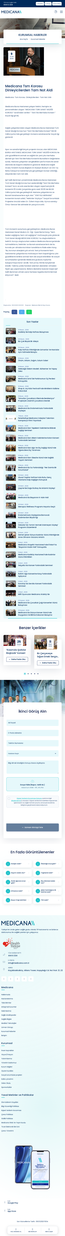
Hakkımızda (5, 994)
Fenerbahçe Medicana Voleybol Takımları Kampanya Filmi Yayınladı (36, 419)
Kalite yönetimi (7, 1079)
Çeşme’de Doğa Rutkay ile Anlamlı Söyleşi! (36, 488)
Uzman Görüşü (7, 1027)
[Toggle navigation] (61, 12)
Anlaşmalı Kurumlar (8, 1007)
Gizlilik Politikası (7, 1118)
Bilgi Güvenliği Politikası (10, 1106)
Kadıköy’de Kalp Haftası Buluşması (33, 332)
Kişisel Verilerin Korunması (11, 1110)
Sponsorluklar (6, 1087)
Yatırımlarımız (6, 1058)
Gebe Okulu (6, 1083)
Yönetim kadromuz (8, 1063)
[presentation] (32, 816)
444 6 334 (8, 5)
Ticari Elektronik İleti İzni (10, 1127)
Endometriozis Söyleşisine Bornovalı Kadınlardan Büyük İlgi (33, 516)
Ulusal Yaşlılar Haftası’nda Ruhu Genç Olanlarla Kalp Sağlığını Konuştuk (34, 478)
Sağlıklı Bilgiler (6, 1019)
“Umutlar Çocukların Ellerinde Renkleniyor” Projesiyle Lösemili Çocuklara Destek (36, 399)
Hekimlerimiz (6, 1011)
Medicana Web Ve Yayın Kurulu (13, 1122)
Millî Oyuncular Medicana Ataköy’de (34, 594)
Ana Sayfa (24, 39)
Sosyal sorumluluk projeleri (11, 1075)
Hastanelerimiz (7, 999)
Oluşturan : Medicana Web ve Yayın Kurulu (37, 305)
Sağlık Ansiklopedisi (8, 1015)
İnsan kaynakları (7, 1050)
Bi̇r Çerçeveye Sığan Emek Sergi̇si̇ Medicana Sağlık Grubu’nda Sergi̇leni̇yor (47, 655)
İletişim (4, 1035)
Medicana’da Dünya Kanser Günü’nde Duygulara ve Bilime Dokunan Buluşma (35, 613)
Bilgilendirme (16, 801)
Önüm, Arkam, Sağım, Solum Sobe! (33, 360)
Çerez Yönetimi (7, 1131)
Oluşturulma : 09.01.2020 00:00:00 (13, 305)
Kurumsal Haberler (38, 39)
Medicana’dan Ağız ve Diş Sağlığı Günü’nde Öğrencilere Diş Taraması (37, 449)
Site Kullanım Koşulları (9, 1102)
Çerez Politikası (7, 1114)
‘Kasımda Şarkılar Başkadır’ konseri (16, 651)
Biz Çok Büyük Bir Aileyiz (28, 341)
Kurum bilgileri (6, 1067)
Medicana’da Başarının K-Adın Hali (33, 497)
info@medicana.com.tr (18, 963)
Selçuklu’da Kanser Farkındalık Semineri (35, 565)
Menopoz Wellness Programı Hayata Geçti (36, 506)
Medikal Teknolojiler (8, 1023)
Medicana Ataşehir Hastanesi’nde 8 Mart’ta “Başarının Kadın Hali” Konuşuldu (37, 545)
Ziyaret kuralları (7, 1071)
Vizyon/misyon (7, 1054)
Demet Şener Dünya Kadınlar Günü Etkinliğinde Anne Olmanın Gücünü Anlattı (38, 536)
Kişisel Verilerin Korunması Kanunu (29, 798)
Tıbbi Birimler (6, 1003)
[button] (26, 673)
